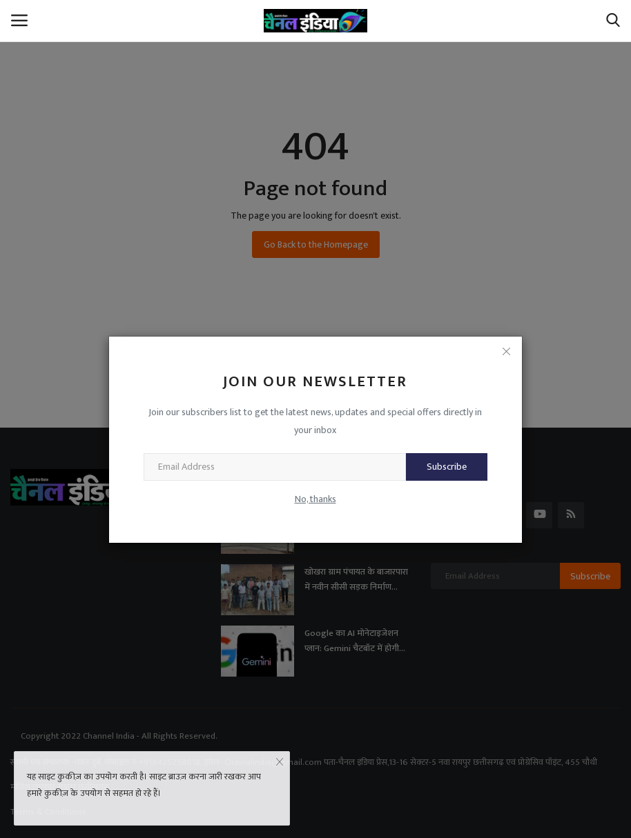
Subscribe (447, 467)
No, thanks (315, 499)
